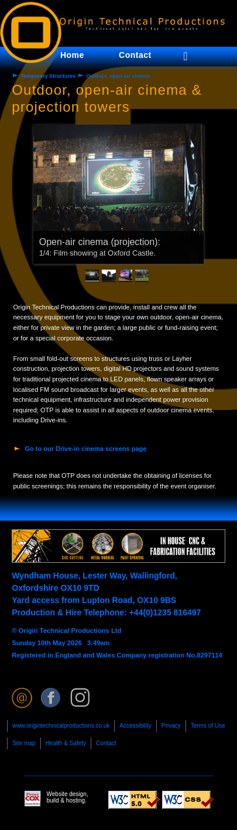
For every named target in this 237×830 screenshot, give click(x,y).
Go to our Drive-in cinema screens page (86, 448)
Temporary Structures (48, 76)
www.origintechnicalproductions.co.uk (60, 725)
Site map (23, 743)
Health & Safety (66, 743)
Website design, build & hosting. (56, 799)
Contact (106, 743)
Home (72, 55)
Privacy (171, 725)
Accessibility (135, 725)
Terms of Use (208, 725)
